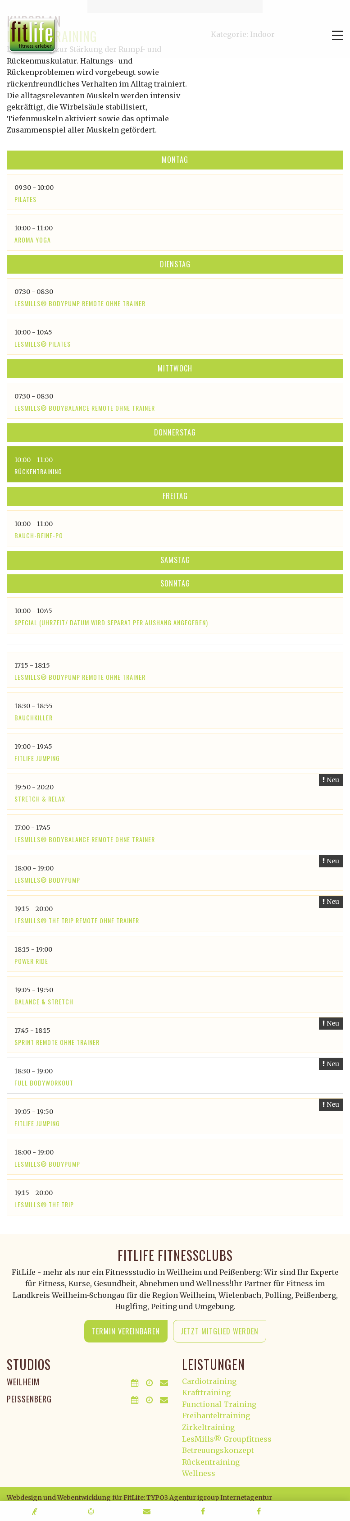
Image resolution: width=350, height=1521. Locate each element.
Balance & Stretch (43, 1001)
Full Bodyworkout (43, 1082)
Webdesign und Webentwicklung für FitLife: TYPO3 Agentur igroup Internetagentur (139, 1498)
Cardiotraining (209, 1381)
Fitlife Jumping (37, 758)
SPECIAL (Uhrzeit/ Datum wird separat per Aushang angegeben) (111, 622)
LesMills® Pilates (42, 343)
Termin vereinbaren (126, 1331)
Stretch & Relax (39, 798)
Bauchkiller (33, 717)
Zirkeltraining (208, 1427)
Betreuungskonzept (218, 1450)
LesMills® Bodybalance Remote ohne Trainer (84, 407)
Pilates (25, 199)
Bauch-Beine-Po (38, 535)
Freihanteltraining (216, 1415)
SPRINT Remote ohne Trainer (57, 1042)
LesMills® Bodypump (47, 879)
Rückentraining (38, 471)
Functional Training (219, 1404)
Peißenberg (29, 1399)
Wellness (198, 1473)
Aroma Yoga (32, 239)
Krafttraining (206, 1392)
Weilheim (23, 1382)
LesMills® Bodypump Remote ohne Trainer (79, 303)
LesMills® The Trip (44, 1204)
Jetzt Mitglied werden (220, 1331)
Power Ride (31, 961)
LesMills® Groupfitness (227, 1438)
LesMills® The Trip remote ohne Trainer (76, 920)
